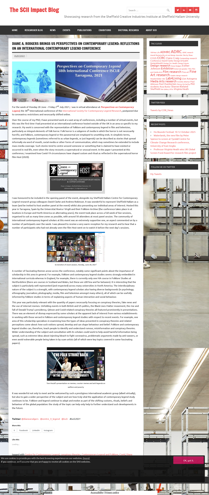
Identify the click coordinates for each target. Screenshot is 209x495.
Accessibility (97, 492)
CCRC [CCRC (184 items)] (161, 58)
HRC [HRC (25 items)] (163, 79)
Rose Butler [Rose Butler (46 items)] (165, 86)
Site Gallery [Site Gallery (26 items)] (165, 89)
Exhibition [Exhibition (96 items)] (167, 68)
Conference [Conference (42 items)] (155, 60)
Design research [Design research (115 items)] (160, 65)
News (53, 30)
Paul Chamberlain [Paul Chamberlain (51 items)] (167, 83)
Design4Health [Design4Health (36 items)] (156, 63)
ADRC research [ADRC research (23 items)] (187, 52)
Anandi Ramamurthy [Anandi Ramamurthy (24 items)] (157, 55)
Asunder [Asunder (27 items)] (179, 55)
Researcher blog (34, 30)
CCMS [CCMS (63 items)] (153, 58)
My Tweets (156, 173)
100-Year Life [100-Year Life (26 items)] (155, 52)
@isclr (65, 418)
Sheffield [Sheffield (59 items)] (155, 88)
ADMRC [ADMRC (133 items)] (165, 52)
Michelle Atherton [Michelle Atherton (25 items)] (183, 81)
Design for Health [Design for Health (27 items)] (170, 63)
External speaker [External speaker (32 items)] (181, 69)
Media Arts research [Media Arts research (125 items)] (163, 81)
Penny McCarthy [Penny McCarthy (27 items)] (183, 84)
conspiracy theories (71, 454)
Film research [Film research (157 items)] (172, 71)
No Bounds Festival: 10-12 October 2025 (175, 131)
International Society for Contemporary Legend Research (92, 110)
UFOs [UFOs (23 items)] (171, 89)
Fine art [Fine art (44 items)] (185, 72)
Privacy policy (112, 492)
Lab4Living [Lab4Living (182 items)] (173, 78)
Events (66, 30)
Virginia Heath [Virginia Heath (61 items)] (181, 88)
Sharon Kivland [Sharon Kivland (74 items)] (179, 86)
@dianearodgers (29, 418)
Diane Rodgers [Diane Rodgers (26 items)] (176, 66)
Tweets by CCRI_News (161, 110)
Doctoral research (128, 30)
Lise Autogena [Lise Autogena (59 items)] (189, 78)
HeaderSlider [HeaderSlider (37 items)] (156, 78)
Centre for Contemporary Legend (42, 454)
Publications (84, 30)
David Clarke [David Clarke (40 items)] (167, 60)
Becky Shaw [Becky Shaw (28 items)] (188, 55)
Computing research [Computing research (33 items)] (188, 58)
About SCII (151, 30)
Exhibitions (105, 30)
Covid (122, 454)
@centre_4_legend (50, 418)
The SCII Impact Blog (34, 10)
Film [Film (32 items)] (189, 69)
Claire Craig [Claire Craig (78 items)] (172, 57)
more (86, 458)
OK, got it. (188, 460)
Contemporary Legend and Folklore (100, 454)
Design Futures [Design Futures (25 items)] (183, 63)
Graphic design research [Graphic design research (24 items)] (178, 75)
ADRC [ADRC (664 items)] (176, 51)
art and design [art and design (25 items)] (170, 55)
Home (15, 30)
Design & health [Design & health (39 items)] (181, 60)
